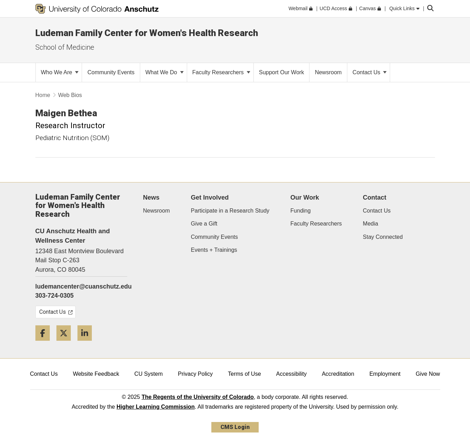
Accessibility (291, 374)
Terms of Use (244, 374)
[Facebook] (45, 343)
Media (370, 224)
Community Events (214, 237)
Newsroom (156, 211)
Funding (301, 211)
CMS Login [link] (235, 427)
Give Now (428, 374)
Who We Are (60, 72)
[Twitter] (66, 343)
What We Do (164, 72)
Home (42, 95)
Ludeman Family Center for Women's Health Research (146, 33)
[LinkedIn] (87, 343)
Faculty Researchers (221, 72)
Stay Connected (383, 237)
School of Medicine (64, 47)
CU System (148, 374)
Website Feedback (96, 374)
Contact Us (370, 72)
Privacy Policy (195, 374)
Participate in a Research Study (230, 211)
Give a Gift (204, 224)
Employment (385, 374)
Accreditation (338, 374)
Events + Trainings (214, 250)
